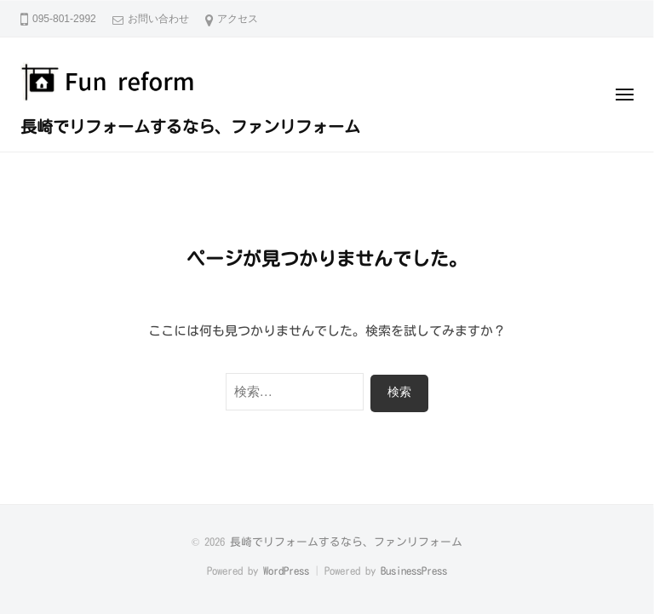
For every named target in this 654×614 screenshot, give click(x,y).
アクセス (237, 19)
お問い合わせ (158, 19)
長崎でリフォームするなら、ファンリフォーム (190, 126)
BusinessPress (414, 571)
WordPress (286, 571)
